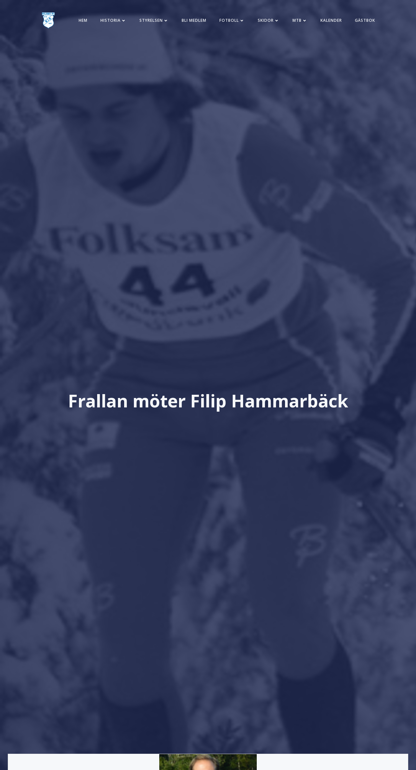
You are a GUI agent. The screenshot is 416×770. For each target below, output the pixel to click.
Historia (113, 20)
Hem (83, 20)
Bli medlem (194, 20)
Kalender (331, 20)
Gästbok (365, 20)
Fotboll (232, 20)
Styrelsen (154, 20)
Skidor (269, 20)
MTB (299, 20)
